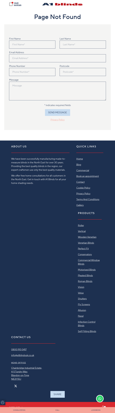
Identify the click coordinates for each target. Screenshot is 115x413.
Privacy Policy (58, 119)
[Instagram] (19, 385)
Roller (81, 225)
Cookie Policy (83, 187)
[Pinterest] (21, 385)
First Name (15, 38)
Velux (81, 292)
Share (58, 394)
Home (79, 158)
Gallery (80, 205)
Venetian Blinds (86, 242)
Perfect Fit (83, 248)
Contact (80, 182)
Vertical (82, 231)
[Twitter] (15, 386)
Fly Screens (84, 304)
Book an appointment (87, 176)
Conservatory (85, 254)
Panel (81, 316)
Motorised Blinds (87, 269)
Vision (81, 287)
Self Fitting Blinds (87, 331)
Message (14, 79)
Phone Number (17, 66)
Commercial (82, 170)
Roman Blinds (85, 281)
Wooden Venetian (87, 237)
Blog (78, 164)
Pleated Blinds (85, 275)
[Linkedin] (23, 385)
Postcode (64, 66)
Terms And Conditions (87, 199)
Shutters (82, 298)
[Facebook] (12, 385)
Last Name (65, 38)
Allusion (82, 310)
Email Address (16, 52)
